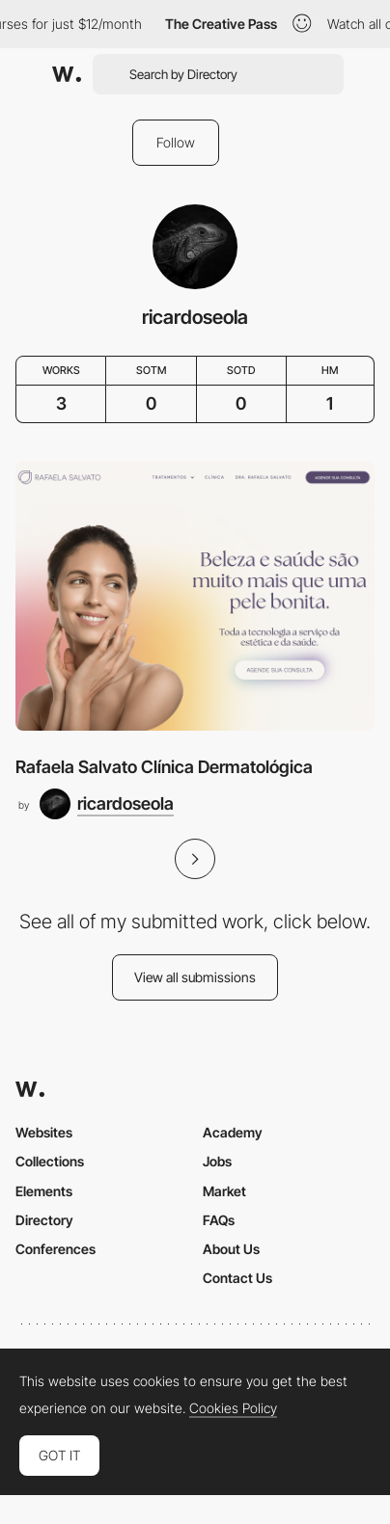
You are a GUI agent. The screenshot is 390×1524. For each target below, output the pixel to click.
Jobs (217, 1161)
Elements (43, 1191)
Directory (44, 1220)
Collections (49, 1161)
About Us (231, 1249)
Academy (233, 1132)
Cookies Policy (233, 1408)
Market (224, 1191)
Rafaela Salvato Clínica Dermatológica (164, 767)
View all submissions (195, 977)
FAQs (219, 1220)
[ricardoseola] (107, 804)
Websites (43, 1132)
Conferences (55, 1249)
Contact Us (237, 1278)
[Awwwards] (66, 74)
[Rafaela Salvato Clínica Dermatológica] (195, 596)
